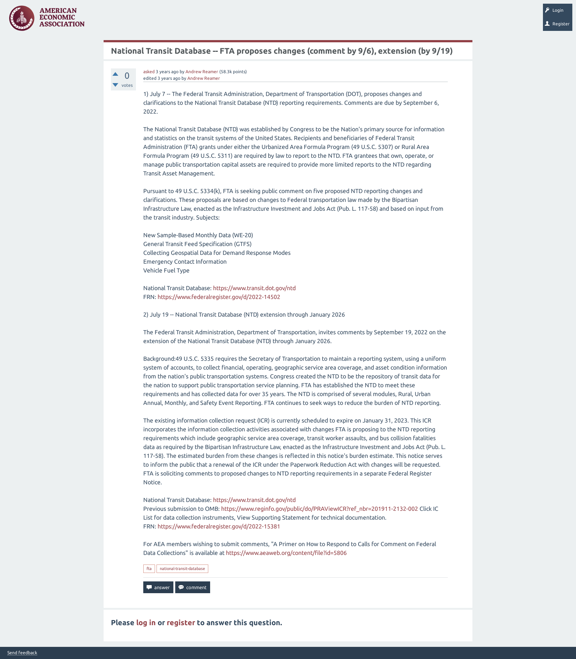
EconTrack (342, 21)
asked (149, 71)
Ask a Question (225, 21)
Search (256, 21)
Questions (106, 21)
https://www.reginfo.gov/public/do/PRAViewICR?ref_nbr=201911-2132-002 (319, 508)
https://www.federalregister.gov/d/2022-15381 (219, 526)
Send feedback (22, 653)
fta (149, 568)
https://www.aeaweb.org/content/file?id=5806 (286, 552)
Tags (164, 21)
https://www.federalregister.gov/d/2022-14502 (219, 296)
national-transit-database (182, 568)
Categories (191, 21)
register (181, 622)
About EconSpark (307, 21)
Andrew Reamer (202, 71)
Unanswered (136, 21)
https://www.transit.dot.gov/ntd (254, 288)
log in (146, 622)
